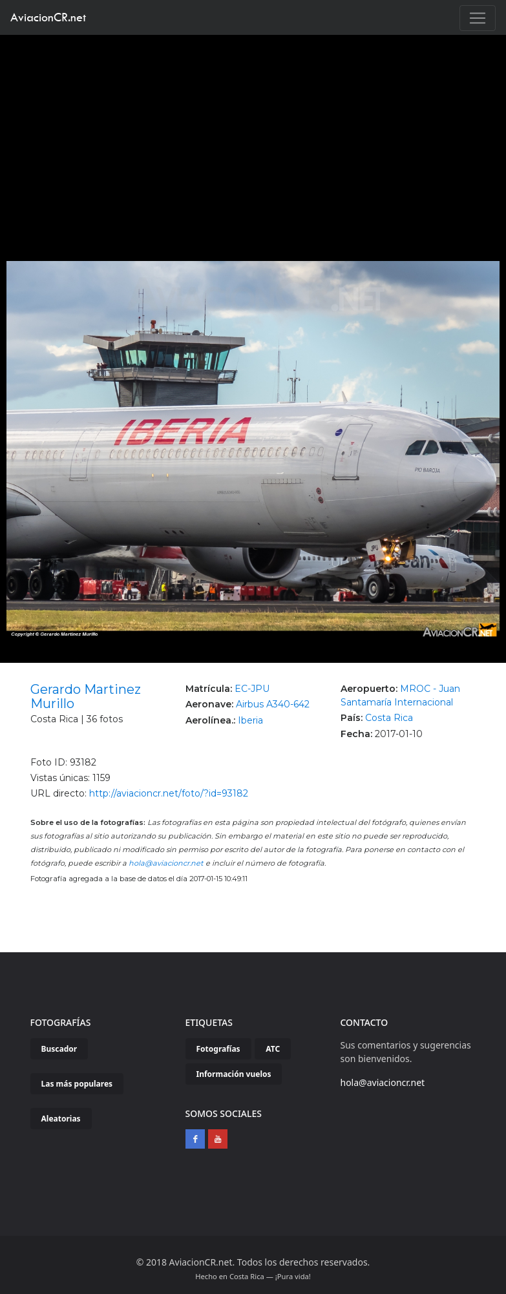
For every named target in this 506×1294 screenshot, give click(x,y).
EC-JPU (252, 688)
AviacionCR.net (48, 17)
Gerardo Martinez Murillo (85, 696)
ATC (273, 1048)
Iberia (250, 720)
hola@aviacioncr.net (166, 863)
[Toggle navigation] (477, 18)
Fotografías (218, 1048)
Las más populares (77, 1083)
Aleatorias (61, 1118)
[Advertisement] (253, 131)
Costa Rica (389, 718)
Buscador (59, 1048)
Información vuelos (233, 1074)
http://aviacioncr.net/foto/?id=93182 (168, 793)
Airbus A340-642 (273, 704)
